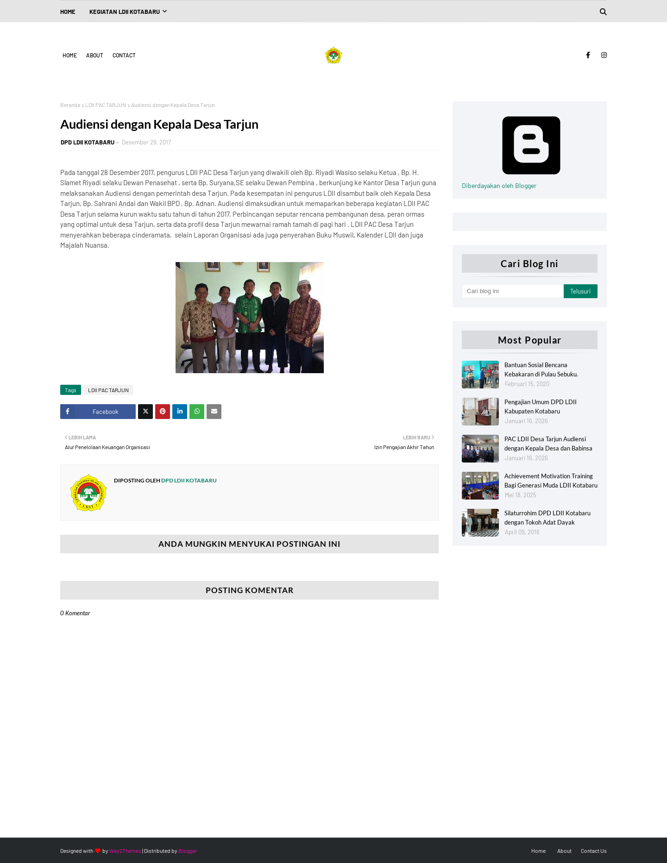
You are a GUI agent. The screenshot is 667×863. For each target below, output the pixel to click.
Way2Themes (125, 850)
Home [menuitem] (68, 11)
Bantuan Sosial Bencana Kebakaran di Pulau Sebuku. (541, 369)
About (94, 55)
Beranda (70, 104)
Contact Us (594, 850)
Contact (124, 55)
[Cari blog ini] (513, 291)
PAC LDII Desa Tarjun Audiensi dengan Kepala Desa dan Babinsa (548, 443)
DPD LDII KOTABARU (87, 142)
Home (70, 55)
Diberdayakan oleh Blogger (531, 181)
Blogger (187, 850)
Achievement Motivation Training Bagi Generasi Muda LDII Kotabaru (551, 480)
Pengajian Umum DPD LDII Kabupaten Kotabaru (540, 406)
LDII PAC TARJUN (105, 104)
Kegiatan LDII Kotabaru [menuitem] (124, 11)
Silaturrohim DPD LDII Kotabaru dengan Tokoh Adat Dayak (547, 517)
